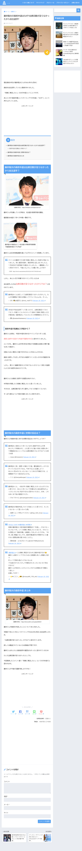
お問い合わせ (75, 2)
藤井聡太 (43, 721)
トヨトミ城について (28, 2)
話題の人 (48, 718)
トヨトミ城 (9, 2)
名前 (6, 796)
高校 (49, 721)
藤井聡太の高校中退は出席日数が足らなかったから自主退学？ (27, 145)
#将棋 (30, 524)
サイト (6, 812)
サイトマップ (40, 2)
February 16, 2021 (39, 300)
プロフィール (50, 2)
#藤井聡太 (24, 524)
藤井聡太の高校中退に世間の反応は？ (20, 152)
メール (6, 804)
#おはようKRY (14, 524)
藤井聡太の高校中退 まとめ (16, 156)
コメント (7, 781)
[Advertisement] (27, 67)
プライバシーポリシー (62, 2)
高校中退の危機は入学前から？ (18, 148)
